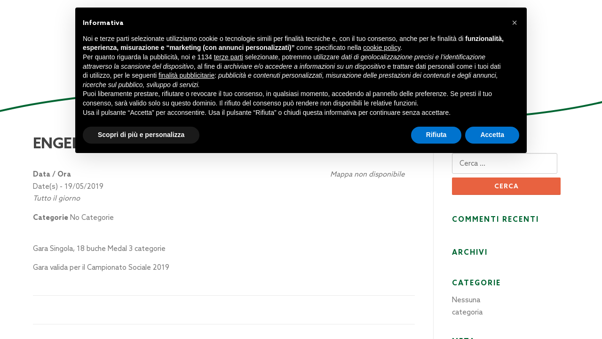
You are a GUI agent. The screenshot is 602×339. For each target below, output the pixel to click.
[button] (514, 22)
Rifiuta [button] (436, 134)
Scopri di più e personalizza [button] (141, 134)
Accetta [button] (492, 134)
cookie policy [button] (381, 47)
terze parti (228, 57)
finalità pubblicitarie (186, 75)
